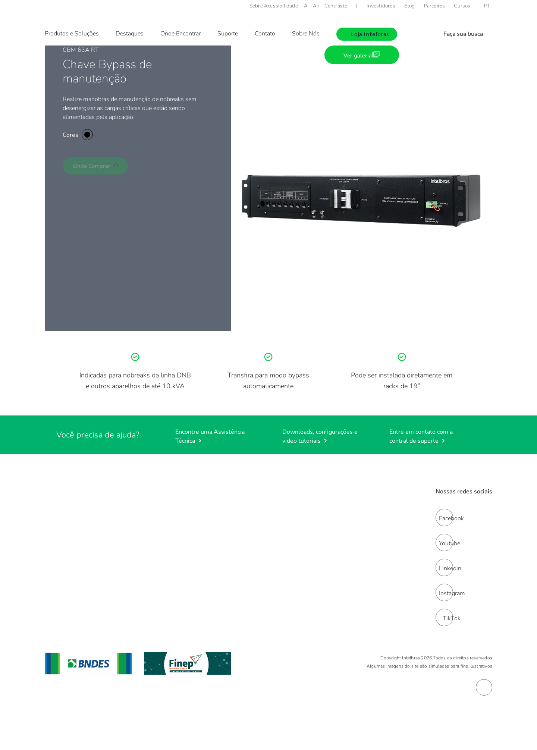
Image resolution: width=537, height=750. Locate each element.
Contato (265, 33)
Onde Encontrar (180, 33)
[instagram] (444, 592)
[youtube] (444, 542)
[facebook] (444, 517)
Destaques (130, 33)
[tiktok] (444, 617)
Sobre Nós (306, 33)
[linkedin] (444, 567)
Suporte (227, 33)
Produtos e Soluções (72, 33)
